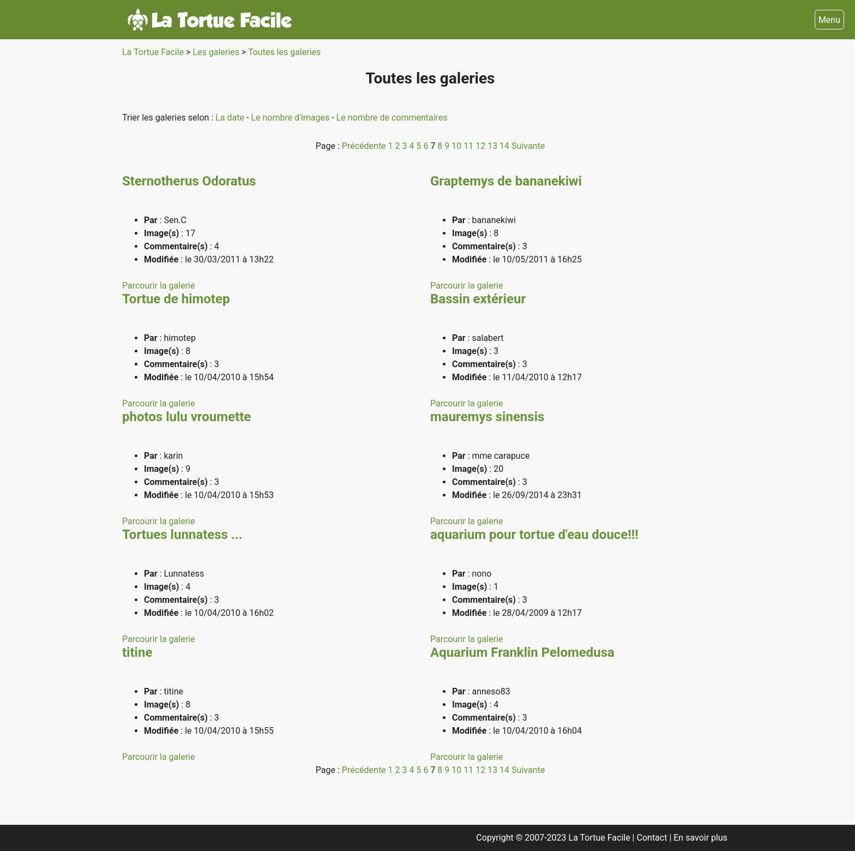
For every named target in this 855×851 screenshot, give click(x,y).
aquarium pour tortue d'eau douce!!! (534, 534)
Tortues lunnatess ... (182, 534)
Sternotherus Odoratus (189, 181)
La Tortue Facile (154, 52)
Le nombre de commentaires (392, 117)
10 (457, 146)
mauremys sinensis (487, 416)
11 (469, 146)
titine (137, 652)
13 (493, 146)
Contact (653, 837)
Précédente (365, 146)
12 (481, 146)
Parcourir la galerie (158, 285)
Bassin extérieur (478, 299)
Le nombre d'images (291, 117)
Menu (829, 20)
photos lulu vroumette (186, 416)
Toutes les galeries (284, 52)
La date (230, 117)
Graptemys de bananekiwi (506, 181)
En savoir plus (700, 837)
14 (505, 146)
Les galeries (216, 52)
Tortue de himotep (176, 299)
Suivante (528, 146)
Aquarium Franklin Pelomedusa (522, 652)
